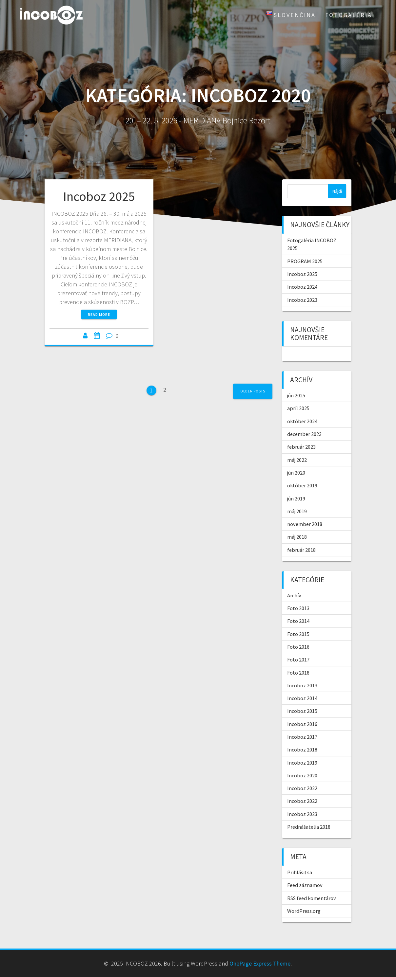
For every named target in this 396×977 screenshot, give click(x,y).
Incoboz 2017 (302, 736)
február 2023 (301, 446)
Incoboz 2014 (302, 698)
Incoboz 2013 (302, 685)
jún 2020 (296, 472)
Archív (294, 595)
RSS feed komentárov (311, 898)
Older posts (252, 391)
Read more (99, 314)
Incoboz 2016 (302, 724)
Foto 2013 (298, 608)
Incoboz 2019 (302, 762)
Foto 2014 (298, 621)
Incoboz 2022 (302, 788)
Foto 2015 (298, 634)
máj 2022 (297, 460)
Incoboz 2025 (99, 196)
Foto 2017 (298, 659)
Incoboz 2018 (302, 749)
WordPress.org (304, 911)
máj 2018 (297, 537)
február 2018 (301, 550)
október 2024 (302, 421)
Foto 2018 (298, 672)
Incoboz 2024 (302, 286)
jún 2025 (296, 395)
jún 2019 (296, 498)
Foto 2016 (298, 646)
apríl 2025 (298, 408)
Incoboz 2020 (302, 775)
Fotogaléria (348, 15)
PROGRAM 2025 (305, 261)
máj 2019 (297, 511)
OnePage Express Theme (259, 963)
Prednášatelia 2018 (308, 826)
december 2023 (304, 434)
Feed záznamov (305, 885)
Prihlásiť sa (299, 872)
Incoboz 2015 (302, 711)
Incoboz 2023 (302, 300)
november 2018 (304, 524)
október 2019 (302, 485)
